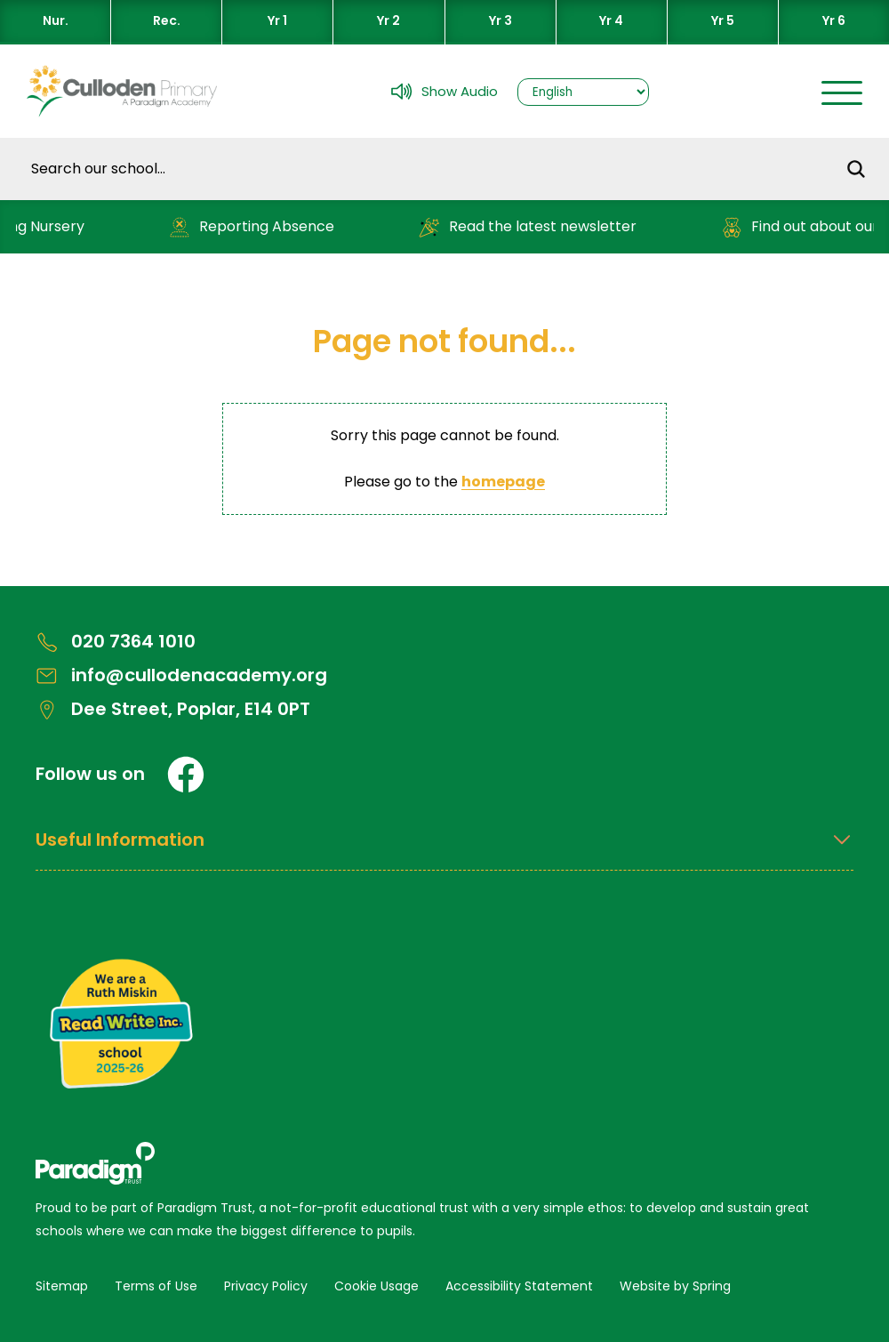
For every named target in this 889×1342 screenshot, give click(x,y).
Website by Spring (675, 1286)
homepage (503, 481)
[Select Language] (583, 92)
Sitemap (62, 1286)
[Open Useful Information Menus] (444, 850)
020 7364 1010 (116, 642)
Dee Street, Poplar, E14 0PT (173, 709)
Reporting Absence (255, 227)
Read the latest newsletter (531, 227)
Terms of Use (156, 1286)
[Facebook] (186, 774)
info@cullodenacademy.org (181, 675)
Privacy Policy (266, 1286)
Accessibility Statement (519, 1286)
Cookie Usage (376, 1286)
